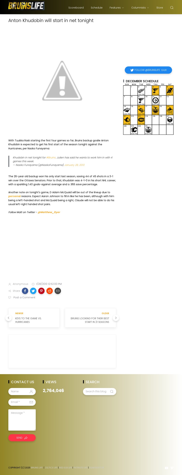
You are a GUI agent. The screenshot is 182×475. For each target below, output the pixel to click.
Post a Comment (24, 297)
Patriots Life (81, 467)
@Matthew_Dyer (49, 212)
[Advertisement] (62, 251)
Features (117, 7)
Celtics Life (51, 467)
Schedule (97, 7)
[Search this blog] (99, 391)
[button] (25, 291)
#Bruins (50, 157)
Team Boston (96, 467)
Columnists (140, 7)
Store (159, 7)
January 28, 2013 (74, 165)
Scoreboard (76, 7)
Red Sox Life (65, 467)
